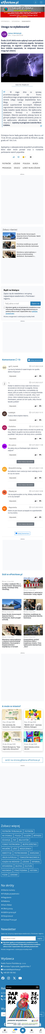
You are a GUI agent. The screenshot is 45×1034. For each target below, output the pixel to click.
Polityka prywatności (11, 894)
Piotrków (6, 163)
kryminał (36, 862)
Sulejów (27, 835)
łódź (15, 848)
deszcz (17, 168)
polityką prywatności (31, 946)
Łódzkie (16, 163)
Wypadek (37, 835)
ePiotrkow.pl (5, 21)
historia (33, 870)
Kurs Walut (7, 905)
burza (35, 163)
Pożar (5, 875)
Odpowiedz (12, 376)
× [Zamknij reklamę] (37, 987)
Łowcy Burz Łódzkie (31, 168)
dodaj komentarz (35, 360)
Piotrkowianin (20, 853)
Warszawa (34, 853)
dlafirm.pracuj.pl (9, 912)
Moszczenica (25, 848)
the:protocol (8, 916)
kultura (28, 866)
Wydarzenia (16, 21)
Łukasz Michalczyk (14, 33)
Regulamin (7, 897)
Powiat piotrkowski (11, 844)
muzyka (18, 866)
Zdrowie (14, 875)
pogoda (26, 163)
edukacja (6, 840)
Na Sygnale (7, 835)
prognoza (6, 168)
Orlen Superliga (9, 857)
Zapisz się (35, 303)
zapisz (39, 938)
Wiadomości (26, 21)
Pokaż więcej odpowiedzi (25, 462)
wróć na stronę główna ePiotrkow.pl (22, 760)
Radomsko (6, 870)
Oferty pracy (8, 908)
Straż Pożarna (20, 870)
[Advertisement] (22, 200)
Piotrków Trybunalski (12, 831)
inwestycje (7, 853)
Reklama (6, 901)
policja (18, 835)
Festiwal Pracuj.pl (10, 920)
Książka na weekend (11, 862)
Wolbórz (6, 848)
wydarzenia (7, 866)
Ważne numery (9, 890)
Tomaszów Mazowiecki (29, 857)
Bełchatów (24, 840)
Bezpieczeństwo (30, 844)
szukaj (39, 1014)
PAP (14, 840)
